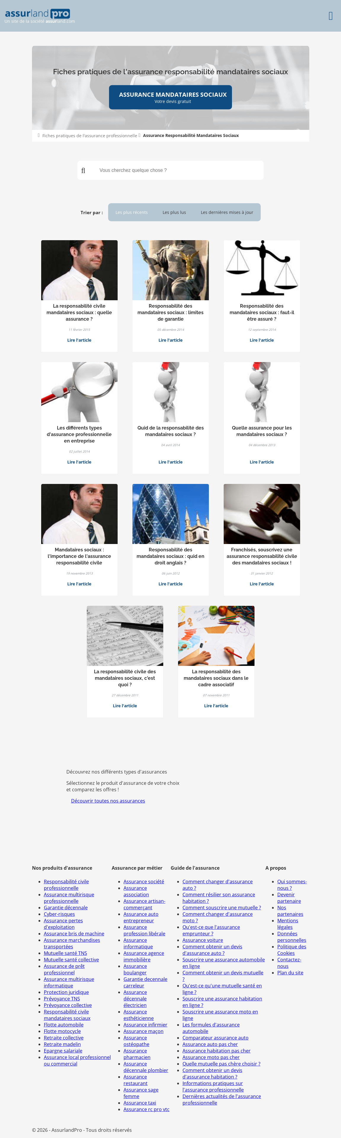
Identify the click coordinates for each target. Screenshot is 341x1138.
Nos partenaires (290, 910)
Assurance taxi (140, 1103)
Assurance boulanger (135, 969)
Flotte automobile (64, 1024)
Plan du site (290, 972)
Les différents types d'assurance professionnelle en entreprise (79, 434)
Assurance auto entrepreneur (141, 917)
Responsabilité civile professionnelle (66, 884)
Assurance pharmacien (137, 1053)
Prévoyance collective (68, 1005)
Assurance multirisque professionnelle (69, 897)
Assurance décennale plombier (146, 1067)
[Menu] (331, 16)
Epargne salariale (63, 1050)
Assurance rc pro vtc (146, 1109)
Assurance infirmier (145, 1024)
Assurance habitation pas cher (216, 1050)
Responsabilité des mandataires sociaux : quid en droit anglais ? (170, 556)
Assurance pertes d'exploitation (63, 923)
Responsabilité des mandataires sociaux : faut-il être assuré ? (262, 312)
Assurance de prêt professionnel (64, 969)
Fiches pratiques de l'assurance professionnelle (89, 135)
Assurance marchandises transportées (72, 943)
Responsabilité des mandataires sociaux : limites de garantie (170, 312)
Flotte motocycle (62, 1031)
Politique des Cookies (291, 949)
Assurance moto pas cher (211, 1057)
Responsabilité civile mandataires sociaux (67, 1014)
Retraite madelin (62, 1044)
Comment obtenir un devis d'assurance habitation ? (212, 1073)
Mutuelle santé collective (71, 959)
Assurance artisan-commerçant (144, 904)
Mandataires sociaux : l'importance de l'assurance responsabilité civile (79, 556)
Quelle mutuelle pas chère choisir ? (221, 1063)
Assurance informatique (138, 943)
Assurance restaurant (136, 1080)
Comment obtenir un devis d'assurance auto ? (212, 949)
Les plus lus (174, 212)
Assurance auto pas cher (210, 1044)
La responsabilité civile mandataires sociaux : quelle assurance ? (79, 312)
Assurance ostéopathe (136, 1040)
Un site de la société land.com (39, 16)
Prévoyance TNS (62, 998)
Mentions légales (287, 923)
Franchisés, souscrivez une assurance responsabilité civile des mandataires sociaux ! (262, 556)
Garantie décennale (66, 907)
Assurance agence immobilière (144, 956)
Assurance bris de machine (74, 933)
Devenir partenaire (289, 897)
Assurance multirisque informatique (69, 982)
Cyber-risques (59, 914)
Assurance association (136, 891)
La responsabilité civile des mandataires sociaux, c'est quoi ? (125, 678)
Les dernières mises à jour (227, 212)
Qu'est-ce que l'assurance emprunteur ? (211, 930)
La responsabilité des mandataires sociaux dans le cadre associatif (216, 678)
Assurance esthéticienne (139, 1014)
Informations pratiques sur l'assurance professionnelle (213, 1086)
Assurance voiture (202, 940)
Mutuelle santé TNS (65, 953)
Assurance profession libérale (144, 930)
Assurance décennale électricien (135, 998)
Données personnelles (291, 936)
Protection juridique (66, 992)
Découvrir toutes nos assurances (108, 801)
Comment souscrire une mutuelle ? (221, 907)
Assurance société (144, 881)
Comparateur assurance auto (215, 1037)
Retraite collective (64, 1037)
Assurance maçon (144, 1031)
